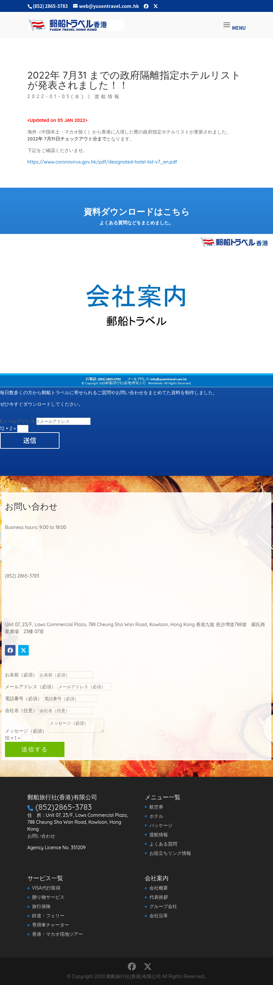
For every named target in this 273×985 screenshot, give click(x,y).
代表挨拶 (158, 897)
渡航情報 (26, 44)
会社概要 (158, 888)
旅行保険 (41, 906)
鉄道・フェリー (48, 916)
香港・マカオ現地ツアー (57, 934)
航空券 (156, 807)
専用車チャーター (50, 925)
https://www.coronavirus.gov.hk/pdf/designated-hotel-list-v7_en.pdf (102, 162)
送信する (73, 753)
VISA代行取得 (46, 888)
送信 (29, 440)
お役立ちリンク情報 (170, 853)
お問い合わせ (41, 836)
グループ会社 (163, 906)
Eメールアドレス (17, 421)
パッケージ (161, 825)
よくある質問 (163, 844)
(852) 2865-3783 (50, 6)
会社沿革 (158, 916)
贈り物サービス (48, 897)
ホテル (156, 816)
